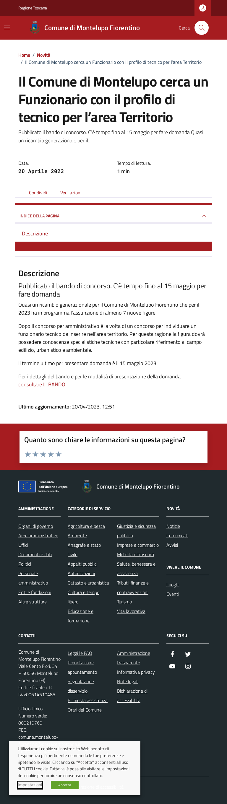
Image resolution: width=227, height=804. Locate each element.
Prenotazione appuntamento (82, 667)
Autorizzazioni (81, 573)
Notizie (173, 526)
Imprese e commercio (138, 545)
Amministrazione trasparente (133, 658)
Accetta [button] (64, 785)
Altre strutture (32, 601)
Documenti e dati (35, 554)
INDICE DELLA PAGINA (113, 215)
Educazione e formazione (80, 616)
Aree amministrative (38, 535)
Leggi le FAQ (80, 653)
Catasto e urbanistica (88, 582)
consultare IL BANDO (41, 384)
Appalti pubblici (82, 563)
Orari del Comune (85, 709)
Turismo (124, 601)
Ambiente (77, 535)
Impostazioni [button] (30, 785)
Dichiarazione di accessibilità (132, 695)
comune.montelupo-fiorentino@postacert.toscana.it (49, 740)
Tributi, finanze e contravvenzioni (133, 587)
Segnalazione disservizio (81, 686)
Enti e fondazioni (34, 592)
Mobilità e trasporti (135, 554)
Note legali (127, 681)
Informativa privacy (136, 672)
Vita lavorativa (131, 611)
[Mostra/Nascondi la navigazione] (7, 27)
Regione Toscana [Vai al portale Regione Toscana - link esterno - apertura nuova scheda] (32, 8)
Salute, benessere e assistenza (136, 568)
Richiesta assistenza (88, 700)
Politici (24, 563)
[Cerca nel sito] (201, 28)
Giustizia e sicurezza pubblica (136, 531)
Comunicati (177, 535)
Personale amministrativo (33, 578)
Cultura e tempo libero (83, 597)
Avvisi (172, 545)
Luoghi (172, 584)
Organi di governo (35, 526)
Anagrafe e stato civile (84, 549)
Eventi (172, 594)
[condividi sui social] (33, 192)
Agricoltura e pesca (86, 526)
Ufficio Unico (30, 708)
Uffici (23, 545)
